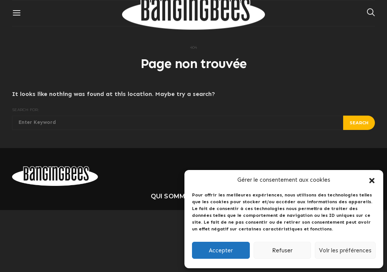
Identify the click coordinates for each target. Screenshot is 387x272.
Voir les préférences (345, 250)
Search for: (25, 109)
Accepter (221, 250)
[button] (372, 180)
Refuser (282, 250)
